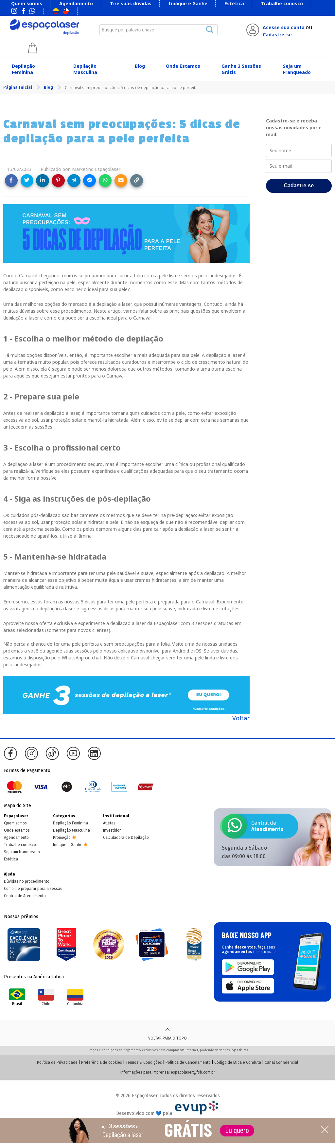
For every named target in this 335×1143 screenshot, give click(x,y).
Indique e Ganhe (187, 3)
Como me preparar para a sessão (33, 888)
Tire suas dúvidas (130, 3)
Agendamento (76, 3)
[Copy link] (136, 180)
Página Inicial (18, 87)
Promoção (62, 837)
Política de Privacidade (57, 1062)
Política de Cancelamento (188, 1062)
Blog (140, 66)
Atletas (109, 823)
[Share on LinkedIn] (42, 180)
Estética (234, 3)
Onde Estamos (183, 66)
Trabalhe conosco (282, 3)
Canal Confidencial (281, 1062)
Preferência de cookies (101, 1062)
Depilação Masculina (85, 69)
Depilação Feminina (23, 69)
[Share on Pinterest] (58, 180)
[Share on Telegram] (73, 180)
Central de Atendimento (25, 896)
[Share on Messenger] (89, 180)
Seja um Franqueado (297, 69)
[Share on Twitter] (27, 180)
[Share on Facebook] (11, 180)
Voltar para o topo (167, 1033)
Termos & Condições (144, 1062)
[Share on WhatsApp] (105, 180)
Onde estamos (17, 830)
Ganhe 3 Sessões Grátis (241, 69)
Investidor (112, 830)
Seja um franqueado (22, 852)
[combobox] (158, 29)
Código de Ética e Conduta (237, 1062)
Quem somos (26, 3)
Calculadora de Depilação (126, 837)
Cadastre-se (277, 34)
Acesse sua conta (284, 27)
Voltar (241, 718)
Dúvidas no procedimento (26, 881)
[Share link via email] (121, 180)
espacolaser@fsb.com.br (193, 1072)
